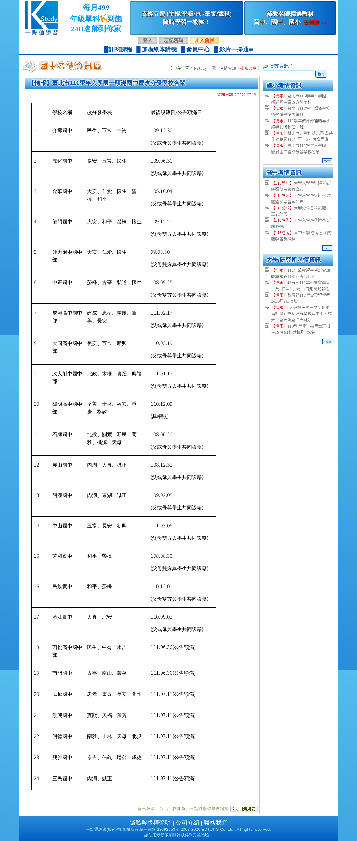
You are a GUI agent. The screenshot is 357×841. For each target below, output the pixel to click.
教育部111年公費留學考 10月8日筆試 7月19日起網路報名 (300, 286)
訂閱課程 (120, 49)
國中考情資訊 (224, 68)
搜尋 (321, 73)
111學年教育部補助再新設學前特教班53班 (300, 124)
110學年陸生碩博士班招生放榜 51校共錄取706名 (300, 329)
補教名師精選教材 (290, 18)
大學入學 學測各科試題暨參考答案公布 (301, 186)
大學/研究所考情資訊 (293, 260)
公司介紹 (187, 822)
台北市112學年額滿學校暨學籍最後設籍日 (300, 111)
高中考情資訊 (284, 172)
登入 (147, 40)
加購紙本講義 (159, 49)
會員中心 (198, 49)
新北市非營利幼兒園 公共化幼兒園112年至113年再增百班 (302, 136)
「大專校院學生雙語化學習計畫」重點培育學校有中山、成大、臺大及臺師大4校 (301, 313)
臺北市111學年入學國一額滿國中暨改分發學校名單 (300, 148)
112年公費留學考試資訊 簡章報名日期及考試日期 (300, 273)
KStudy (200, 68)
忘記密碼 (173, 40)
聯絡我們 (215, 822)
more (327, 161)
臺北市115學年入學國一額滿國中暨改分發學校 (300, 99)
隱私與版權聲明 (150, 822)
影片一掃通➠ (236, 49)
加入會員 (204, 40)
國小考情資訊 (284, 85)
